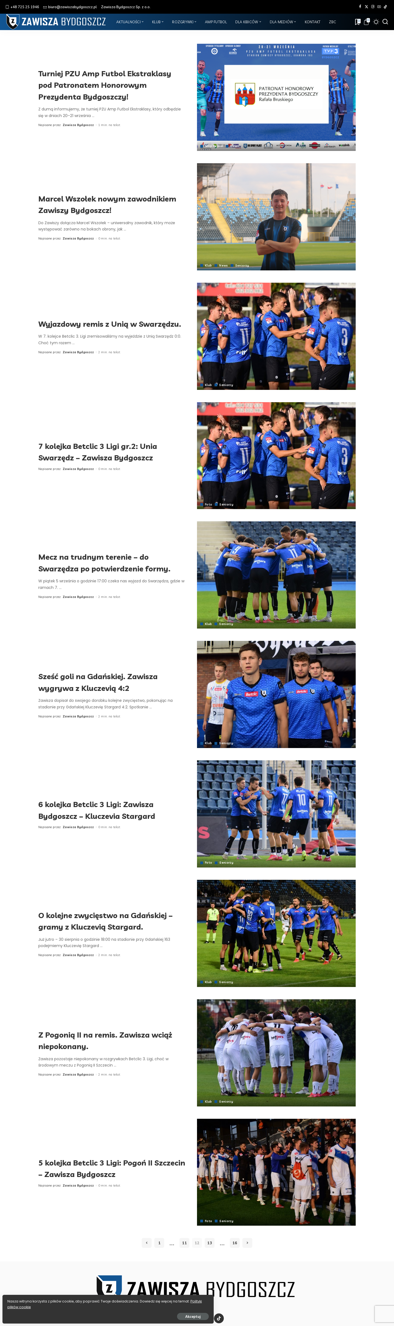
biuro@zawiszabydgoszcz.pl (70, 7)
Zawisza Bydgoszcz (78, 131)
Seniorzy (243, 265)
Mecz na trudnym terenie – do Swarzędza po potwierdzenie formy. (106, 562)
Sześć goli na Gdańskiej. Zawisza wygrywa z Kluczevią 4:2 (111, 681)
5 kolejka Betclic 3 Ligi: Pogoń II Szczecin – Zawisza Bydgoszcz (108, 1168)
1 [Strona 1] (159, 1242)
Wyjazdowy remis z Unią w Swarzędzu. (99, 323)
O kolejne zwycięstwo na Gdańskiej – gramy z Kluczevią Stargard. (106, 920)
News (235, 146)
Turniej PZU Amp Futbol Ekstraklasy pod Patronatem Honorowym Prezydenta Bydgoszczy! (103, 84)
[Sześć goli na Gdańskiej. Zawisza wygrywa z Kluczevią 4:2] (276, 694)
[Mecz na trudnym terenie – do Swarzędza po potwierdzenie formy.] (276, 575)
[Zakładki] (357, 22)
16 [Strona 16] (234, 1242)
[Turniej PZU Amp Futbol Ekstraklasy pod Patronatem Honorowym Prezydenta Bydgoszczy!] (276, 97)
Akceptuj (65, 1314)
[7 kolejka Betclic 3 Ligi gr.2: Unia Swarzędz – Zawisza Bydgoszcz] (276, 455)
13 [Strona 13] (209, 1242)
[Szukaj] (385, 22)
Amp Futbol (214, 146)
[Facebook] (360, 6)
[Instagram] (373, 6)
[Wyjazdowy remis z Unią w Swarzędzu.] (276, 336)
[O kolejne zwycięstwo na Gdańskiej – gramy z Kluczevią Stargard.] (276, 933)
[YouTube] (379, 6)
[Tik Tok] (385, 6)
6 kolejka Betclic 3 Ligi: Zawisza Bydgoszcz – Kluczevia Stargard (109, 809)
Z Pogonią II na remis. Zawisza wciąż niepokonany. (106, 1040)
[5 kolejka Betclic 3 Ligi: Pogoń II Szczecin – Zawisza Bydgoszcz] (276, 1172)
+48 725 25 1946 (22, 7)
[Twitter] (366, 6)
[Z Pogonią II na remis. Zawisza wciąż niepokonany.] (276, 1052)
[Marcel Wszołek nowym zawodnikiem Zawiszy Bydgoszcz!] (276, 216)
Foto (208, 504)
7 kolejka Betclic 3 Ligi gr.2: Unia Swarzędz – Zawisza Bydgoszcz (110, 451)
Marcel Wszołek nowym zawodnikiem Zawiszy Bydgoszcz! (92, 203)
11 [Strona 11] (184, 1242)
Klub (208, 265)
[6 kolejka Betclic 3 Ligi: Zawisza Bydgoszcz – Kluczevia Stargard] (276, 814)
